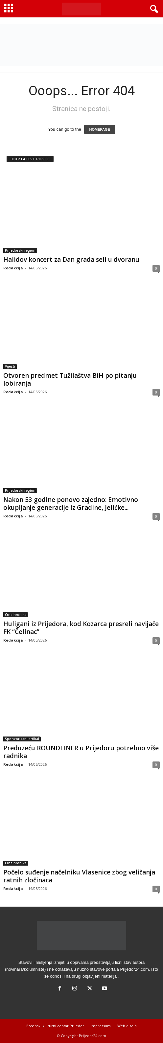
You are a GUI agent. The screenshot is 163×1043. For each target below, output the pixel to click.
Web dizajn (127, 1025)
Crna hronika (16, 614)
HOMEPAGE (99, 129)
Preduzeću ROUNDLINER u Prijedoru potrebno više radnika (81, 752)
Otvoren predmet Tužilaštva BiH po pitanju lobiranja (70, 379)
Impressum (101, 1025)
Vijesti (10, 366)
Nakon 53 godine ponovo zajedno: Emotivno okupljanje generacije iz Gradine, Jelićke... (70, 503)
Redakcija (13, 267)
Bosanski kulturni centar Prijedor (55, 1025)
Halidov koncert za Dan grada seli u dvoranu (71, 259)
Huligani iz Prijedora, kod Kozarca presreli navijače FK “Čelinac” (81, 628)
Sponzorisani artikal (22, 739)
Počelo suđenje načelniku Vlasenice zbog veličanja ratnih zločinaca (79, 876)
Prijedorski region (20, 250)
